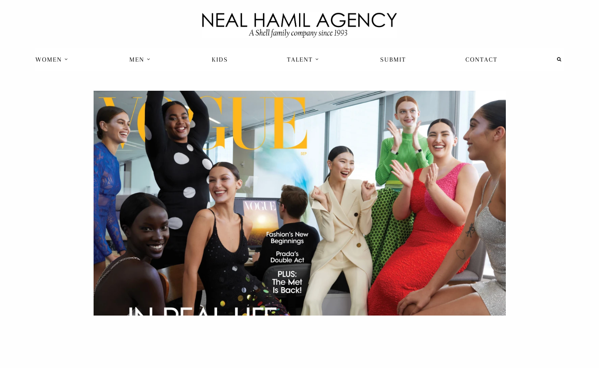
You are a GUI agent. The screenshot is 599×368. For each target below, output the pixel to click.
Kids (220, 59)
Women (51, 59)
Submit (393, 59)
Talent (303, 59)
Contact (481, 59)
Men (140, 59)
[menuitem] (52, 59)
